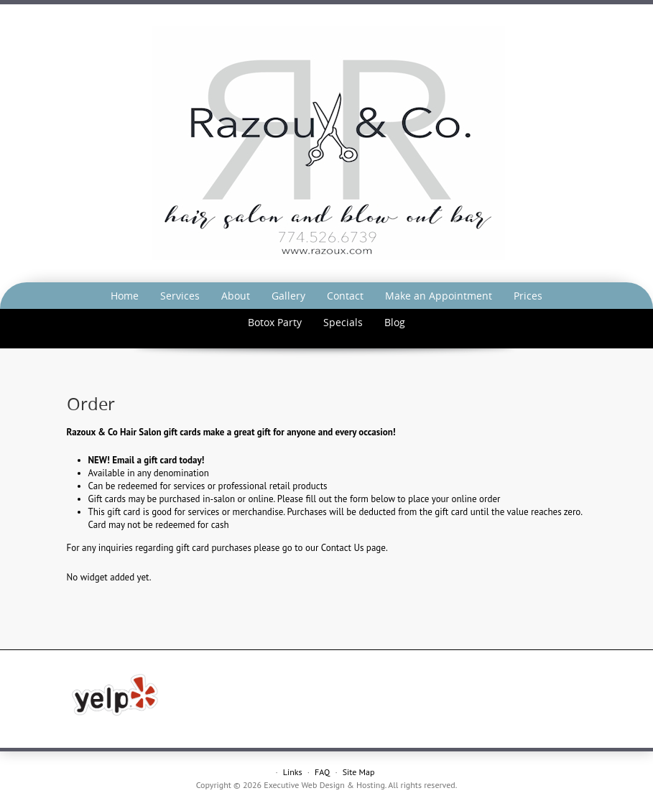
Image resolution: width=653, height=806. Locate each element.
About (235, 295)
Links (292, 771)
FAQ (322, 771)
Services (180, 295)
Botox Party (275, 322)
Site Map (359, 771)
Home (125, 295)
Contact (345, 295)
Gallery (288, 295)
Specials (343, 322)
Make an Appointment (438, 295)
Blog (394, 322)
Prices (528, 295)
